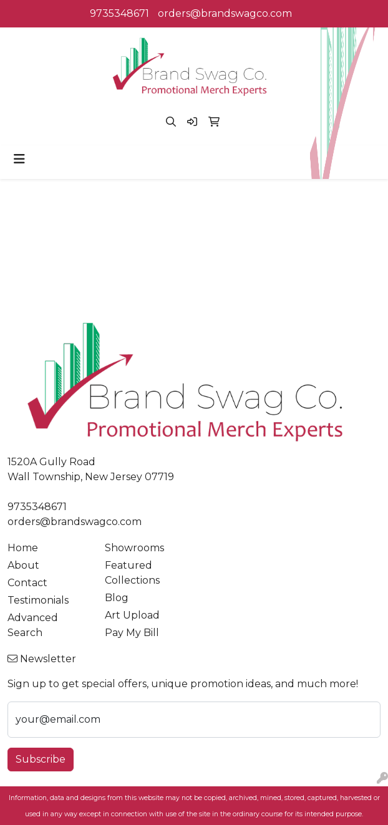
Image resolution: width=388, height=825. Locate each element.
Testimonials (38, 600)
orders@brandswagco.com (225, 13)
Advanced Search (32, 625)
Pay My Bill (132, 633)
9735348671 (119, 13)
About (23, 565)
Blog (117, 598)
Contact (27, 583)
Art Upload (132, 615)
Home (22, 548)
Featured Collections (132, 572)
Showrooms (134, 548)
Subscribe (40, 759)
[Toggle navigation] (19, 159)
